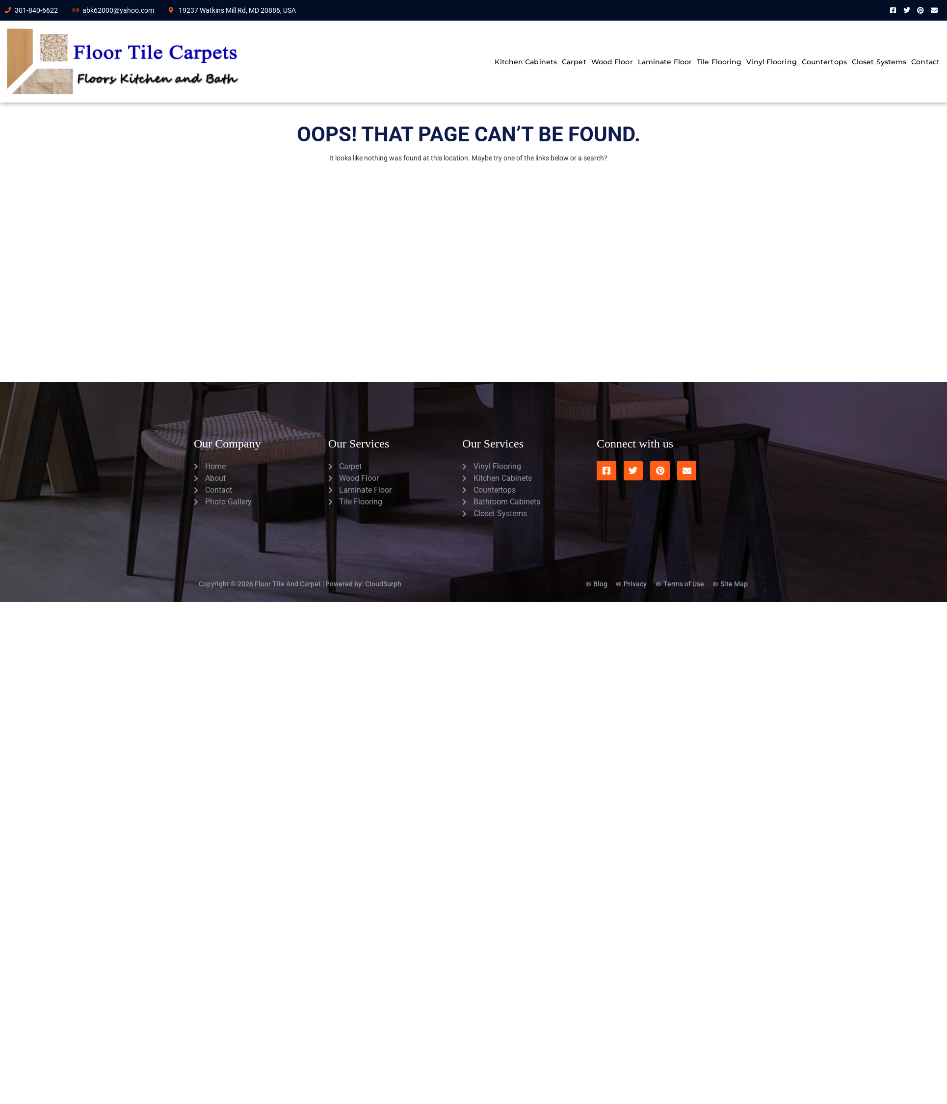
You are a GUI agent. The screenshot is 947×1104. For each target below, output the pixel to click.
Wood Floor (612, 61)
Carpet (574, 61)
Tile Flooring (719, 61)
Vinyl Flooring (771, 61)
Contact (925, 61)
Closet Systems (879, 61)
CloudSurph (383, 584)
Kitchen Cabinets (526, 61)
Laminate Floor (665, 61)
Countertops (824, 61)
